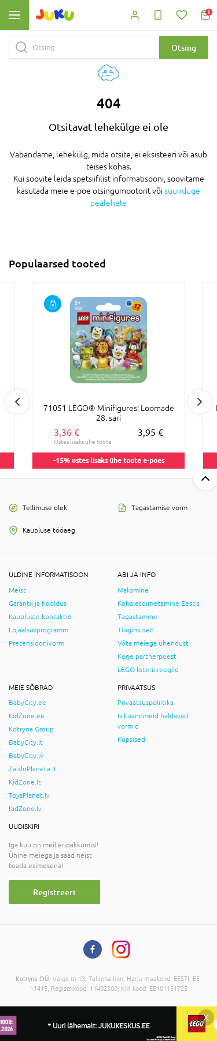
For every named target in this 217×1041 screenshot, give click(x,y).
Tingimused (135, 630)
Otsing (183, 47)
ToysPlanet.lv (29, 795)
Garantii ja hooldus (38, 603)
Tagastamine (137, 617)
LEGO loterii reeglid (148, 670)
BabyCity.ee (27, 703)
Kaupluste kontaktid (40, 617)
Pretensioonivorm (36, 643)
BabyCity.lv (26, 756)
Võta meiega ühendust (153, 643)
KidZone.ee (27, 716)
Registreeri (54, 892)
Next (199, 401)
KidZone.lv (25, 809)
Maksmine (133, 590)
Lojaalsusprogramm (38, 630)
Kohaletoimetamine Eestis (158, 603)
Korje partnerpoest (146, 656)
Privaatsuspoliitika (145, 703)
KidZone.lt (25, 782)
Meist (17, 590)
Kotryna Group (31, 729)
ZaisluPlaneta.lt (33, 769)
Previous (17, 401)
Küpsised (131, 740)
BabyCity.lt (26, 742)
